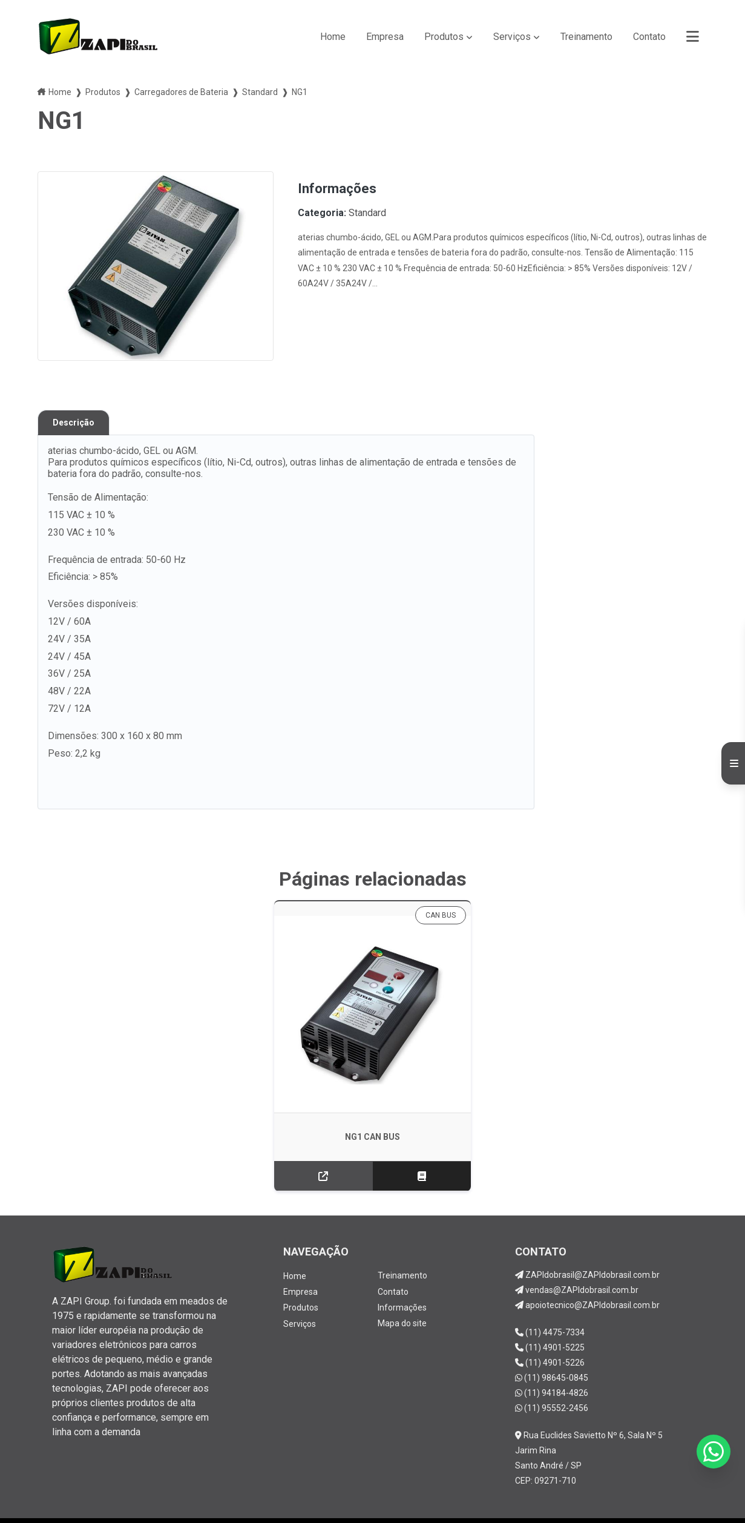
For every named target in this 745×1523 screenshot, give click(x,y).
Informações (402, 1269)
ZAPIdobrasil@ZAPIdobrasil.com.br (587, 1237)
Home (333, 36)
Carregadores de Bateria (181, 92)
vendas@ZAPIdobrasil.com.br (576, 1252)
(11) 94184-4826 (551, 1355)
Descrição (73, 422)
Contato (649, 36)
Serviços (512, 36)
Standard (260, 92)
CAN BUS (422, 915)
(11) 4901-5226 (550, 1324)
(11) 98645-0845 (551, 1339)
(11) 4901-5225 (550, 1309)
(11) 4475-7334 (550, 1294)
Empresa (385, 36)
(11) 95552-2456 (551, 1370)
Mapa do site (402, 1284)
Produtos (444, 36)
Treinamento (586, 36)
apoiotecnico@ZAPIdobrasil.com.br (587, 1267)
